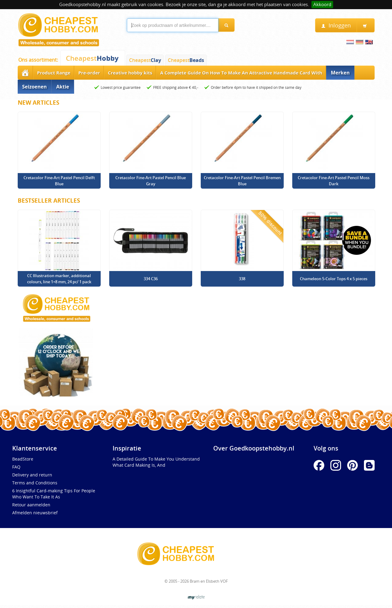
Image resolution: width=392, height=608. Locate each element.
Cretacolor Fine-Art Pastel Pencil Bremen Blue (242, 180)
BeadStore (22, 459)
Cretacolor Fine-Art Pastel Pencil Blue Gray (150, 180)
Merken (340, 72)
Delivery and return (32, 475)
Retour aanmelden (31, 505)
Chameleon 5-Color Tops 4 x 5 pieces (333, 278)
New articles (38, 103)
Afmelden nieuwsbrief (35, 513)
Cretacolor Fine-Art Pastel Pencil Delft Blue (59, 180)
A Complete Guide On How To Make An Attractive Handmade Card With (241, 73)
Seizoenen (34, 86)
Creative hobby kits (130, 73)
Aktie (62, 86)
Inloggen (336, 25)
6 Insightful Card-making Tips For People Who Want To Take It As (53, 494)
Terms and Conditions (34, 483)
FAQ (16, 467)
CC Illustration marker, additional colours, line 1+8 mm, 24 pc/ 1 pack (59, 278)
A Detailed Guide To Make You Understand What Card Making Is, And (156, 462)
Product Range (53, 73)
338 (242, 278)
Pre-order (89, 73)
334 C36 (151, 278)
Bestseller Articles (49, 200)
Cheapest (92, 58)
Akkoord (322, 4)
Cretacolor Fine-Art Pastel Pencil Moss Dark (333, 180)
